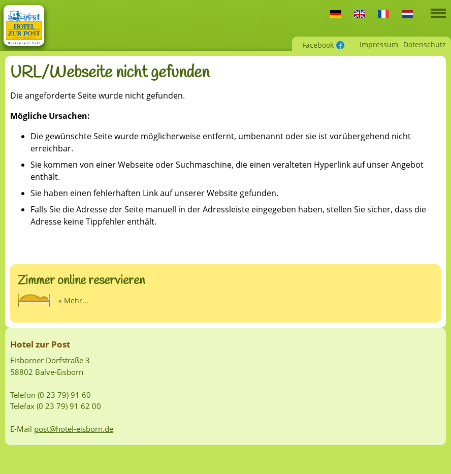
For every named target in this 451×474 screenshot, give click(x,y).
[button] (438, 11)
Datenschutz (424, 44)
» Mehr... (73, 300)
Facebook (318, 45)
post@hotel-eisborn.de (73, 429)
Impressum (379, 44)
